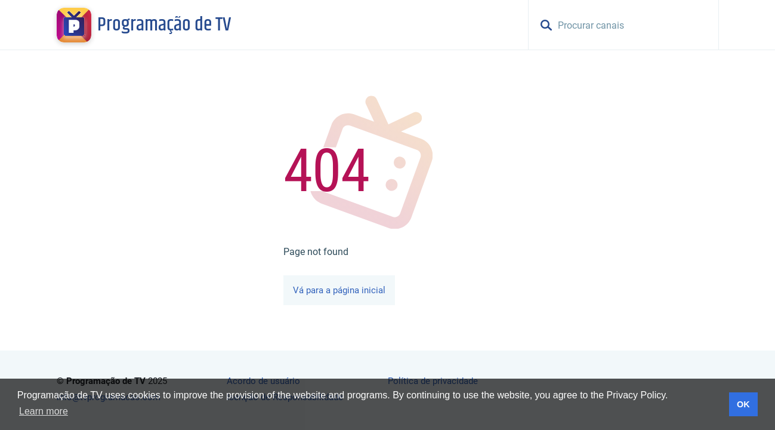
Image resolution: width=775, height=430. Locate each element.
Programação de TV (164, 25)
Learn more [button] (43, 411)
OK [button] (743, 404)
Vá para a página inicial (339, 290)
